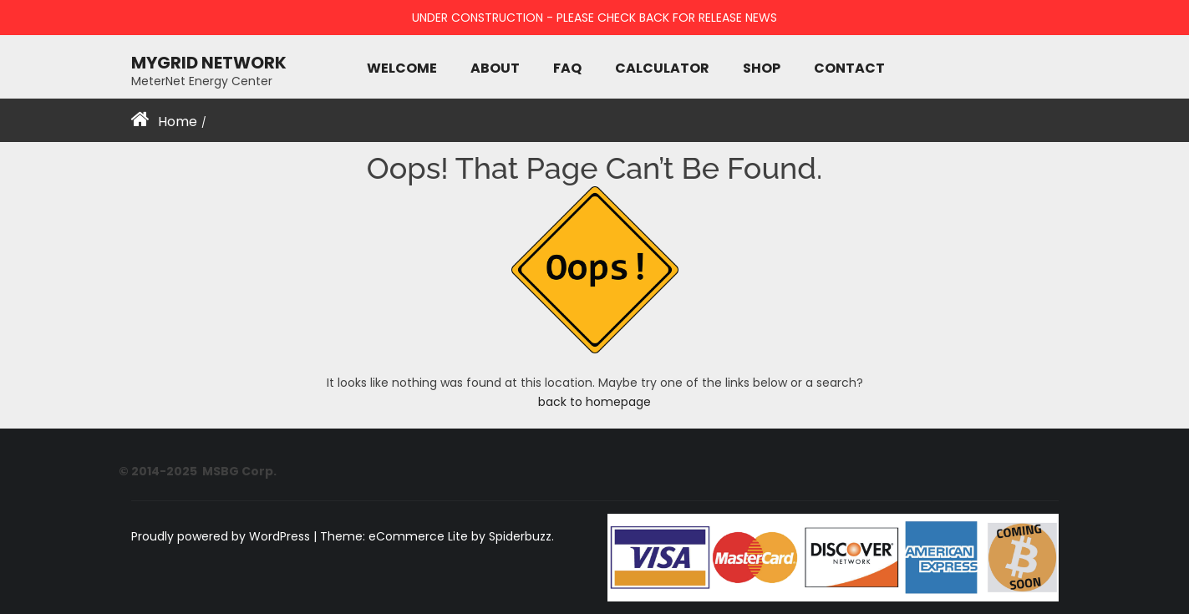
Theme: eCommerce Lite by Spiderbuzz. (437, 536)
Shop (761, 68)
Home (177, 121)
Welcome (402, 68)
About (495, 68)
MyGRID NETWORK (209, 62)
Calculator (662, 68)
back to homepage (594, 401)
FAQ (567, 68)
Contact (849, 68)
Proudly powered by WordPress (222, 536)
